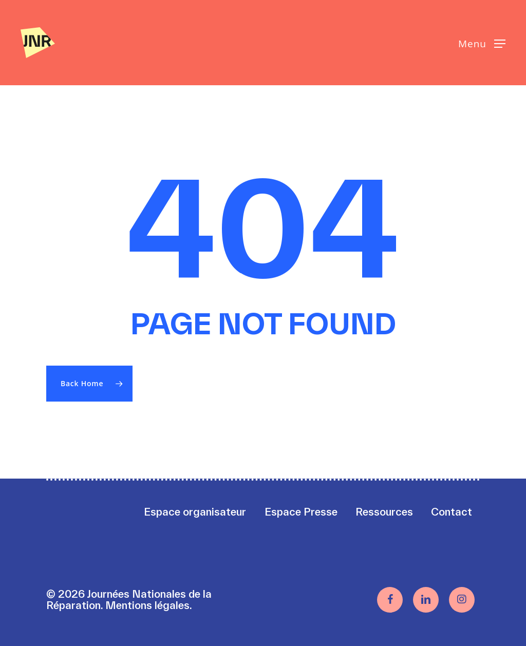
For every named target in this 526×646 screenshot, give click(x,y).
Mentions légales (147, 605)
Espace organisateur (195, 512)
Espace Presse (301, 512)
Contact (451, 512)
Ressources (384, 512)
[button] (481, 43)
